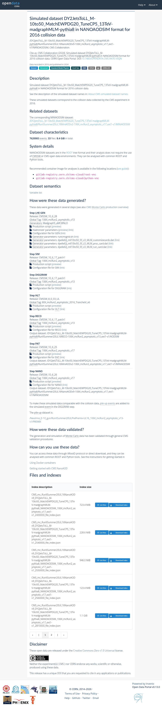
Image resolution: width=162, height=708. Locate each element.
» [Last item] (63, 635)
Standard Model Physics (60, 68)
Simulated (44, 68)
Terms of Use (72, 693)
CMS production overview (106, 207)
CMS (84, 68)
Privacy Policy (89, 693)
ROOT (69, 152)
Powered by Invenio (143, 683)
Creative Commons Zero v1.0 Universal (94, 650)
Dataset (34, 68)
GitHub (76, 698)
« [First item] (32, 635)
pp (98, 68)
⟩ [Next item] (57, 635)
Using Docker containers (43, 462)
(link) (70, 230)
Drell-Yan (75, 68)
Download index (118, 505)
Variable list (36, 192)
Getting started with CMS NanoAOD (49, 468)
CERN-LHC (106, 68)
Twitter (86, 698)
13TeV (91, 68)
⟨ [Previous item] (38, 635)
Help (67, 698)
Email (96, 698)
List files (101, 505)
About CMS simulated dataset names (108, 94)
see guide (123, 168)
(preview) (56, 226)
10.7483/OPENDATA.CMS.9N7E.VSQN (102, 58)
